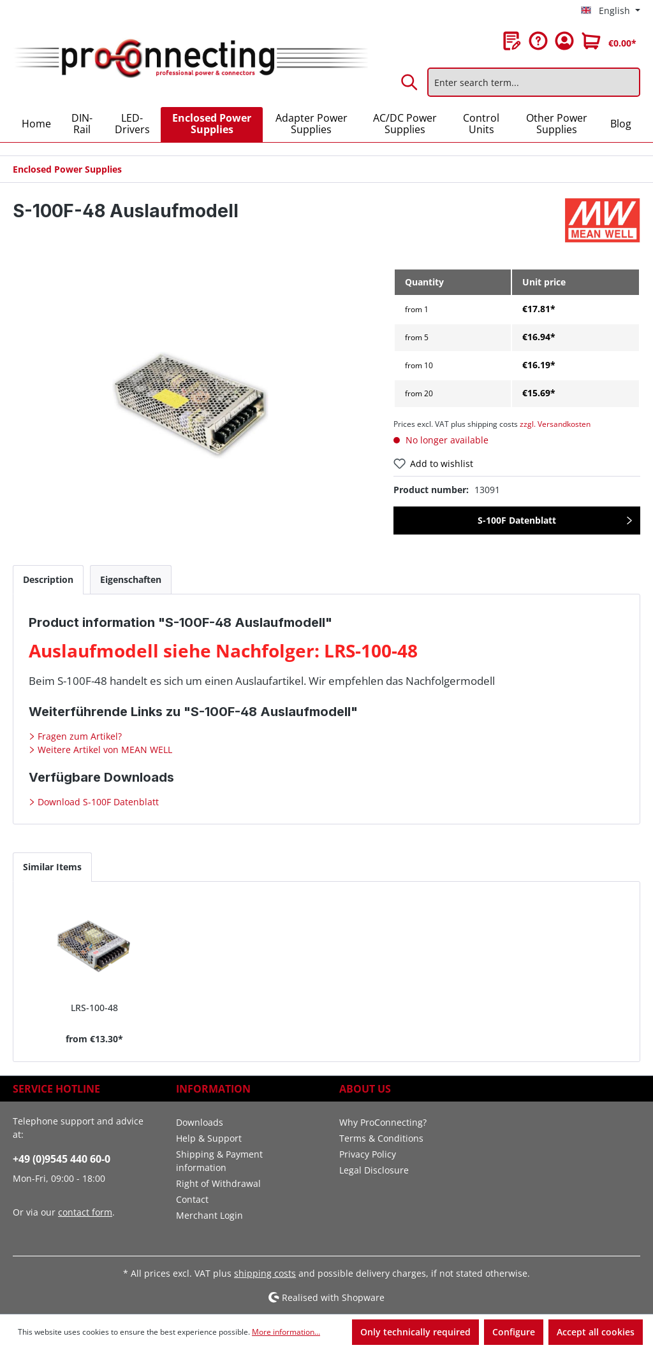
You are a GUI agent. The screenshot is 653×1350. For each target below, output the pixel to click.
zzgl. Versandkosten (555, 424)
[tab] (48, 579)
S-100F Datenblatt (517, 520)
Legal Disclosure (374, 1170)
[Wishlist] (512, 41)
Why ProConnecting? (383, 1122)
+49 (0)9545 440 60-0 (61, 1159)
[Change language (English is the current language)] (610, 11)
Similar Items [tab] (52, 867)
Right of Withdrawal (218, 1183)
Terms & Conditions (381, 1138)
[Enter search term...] (533, 82)
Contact (192, 1199)
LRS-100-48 (94, 1008)
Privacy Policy (367, 1154)
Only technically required (415, 1332)
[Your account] (564, 41)
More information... (286, 1331)
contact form (85, 1212)
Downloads (199, 1122)
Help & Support (209, 1138)
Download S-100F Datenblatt (97, 802)
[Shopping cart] (609, 41)
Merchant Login (209, 1215)
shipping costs (265, 1273)
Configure (513, 1332)
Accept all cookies (596, 1332)
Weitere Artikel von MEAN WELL (103, 749)
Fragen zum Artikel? (78, 736)
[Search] (410, 82)
